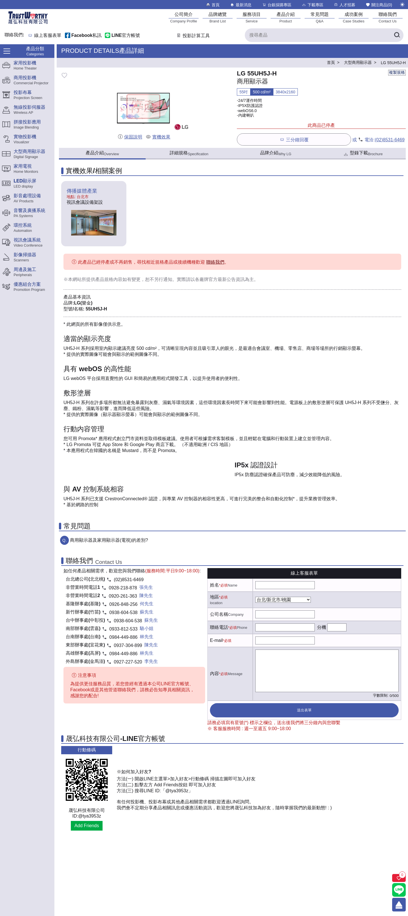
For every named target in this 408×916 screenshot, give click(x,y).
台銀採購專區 (277, 4)
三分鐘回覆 (294, 139)
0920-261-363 (123, 596)
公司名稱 (219, 614)
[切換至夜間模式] (402, 4)
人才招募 (344, 4)
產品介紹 (102, 153)
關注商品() (379, 4)
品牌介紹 (275, 153)
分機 (321, 627)
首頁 (213, 4)
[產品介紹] (285, 17)
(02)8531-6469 (390, 139)
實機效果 (158, 137)
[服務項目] (251, 17)
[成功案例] (353, 17)
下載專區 (312, 4)
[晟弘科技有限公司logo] (28, 23)
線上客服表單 (47, 35)
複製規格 (397, 72)
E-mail (216, 640)
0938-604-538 (123, 612)
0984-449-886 (123, 637)
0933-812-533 (123, 629)
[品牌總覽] (217, 17)
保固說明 (130, 137)
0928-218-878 (123, 587)
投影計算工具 (193, 35)
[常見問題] (319, 17)
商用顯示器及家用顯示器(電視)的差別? (109, 540)
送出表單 (304, 710)
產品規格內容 (108, 279)
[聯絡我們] (387, 17)
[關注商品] (399, 878)
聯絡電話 (219, 627)
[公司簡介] (183, 17)
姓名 (214, 585)
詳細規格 (189, 153)
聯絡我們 (215, 262)
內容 (214, 673)
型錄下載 (362, 153)
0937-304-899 (128, 645)
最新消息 (241, 4)
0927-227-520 (128, 661)
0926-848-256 (123, 604)
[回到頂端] (399, 904)
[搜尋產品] (324, 35)
